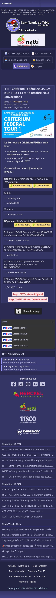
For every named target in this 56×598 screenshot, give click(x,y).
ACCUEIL (12, 565)
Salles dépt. (22, 224)
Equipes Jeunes (44, 59)
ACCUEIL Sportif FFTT (18, 53)
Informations (41, 53)
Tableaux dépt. (41, 224)
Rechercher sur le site (20, 576)
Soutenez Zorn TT (36, 571)
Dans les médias (17, 571)
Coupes (38, 66)
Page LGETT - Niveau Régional (28, 294)
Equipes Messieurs (17, 59)
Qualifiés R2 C (42, 185)
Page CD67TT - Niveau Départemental (28, 299)
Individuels (22, 66)
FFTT (4, 322)
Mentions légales (27, 581)
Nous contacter (39, 565)
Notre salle (23, 565)
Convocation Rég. (20, 185)
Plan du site (39, 576)
